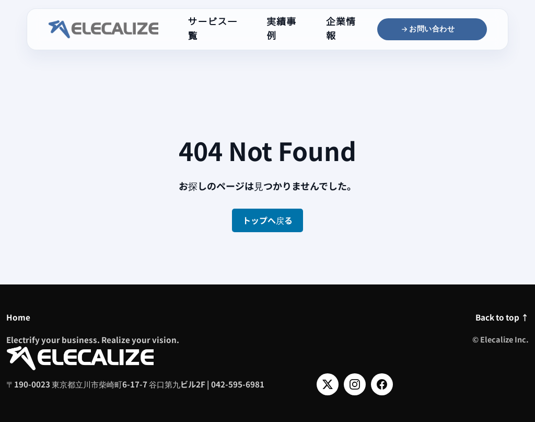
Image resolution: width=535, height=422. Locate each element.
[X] (328, 384)
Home (18, 317)
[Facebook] (382, 384)
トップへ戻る (267, 220)
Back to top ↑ (502, 317)
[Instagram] (355, 384)
